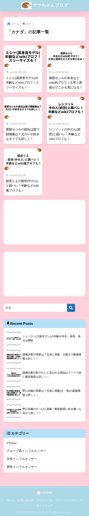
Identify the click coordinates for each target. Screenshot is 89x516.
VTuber (12, 443)
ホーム (11, 500)
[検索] (71, 308)
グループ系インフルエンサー (26, 451)
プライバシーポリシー (69, 500)
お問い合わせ (26, 500)
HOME (45, 493)
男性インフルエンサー (22, 467)
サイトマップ (44, 505)
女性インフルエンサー (22, 459)
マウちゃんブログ (44, 5)
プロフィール (45, 500)
